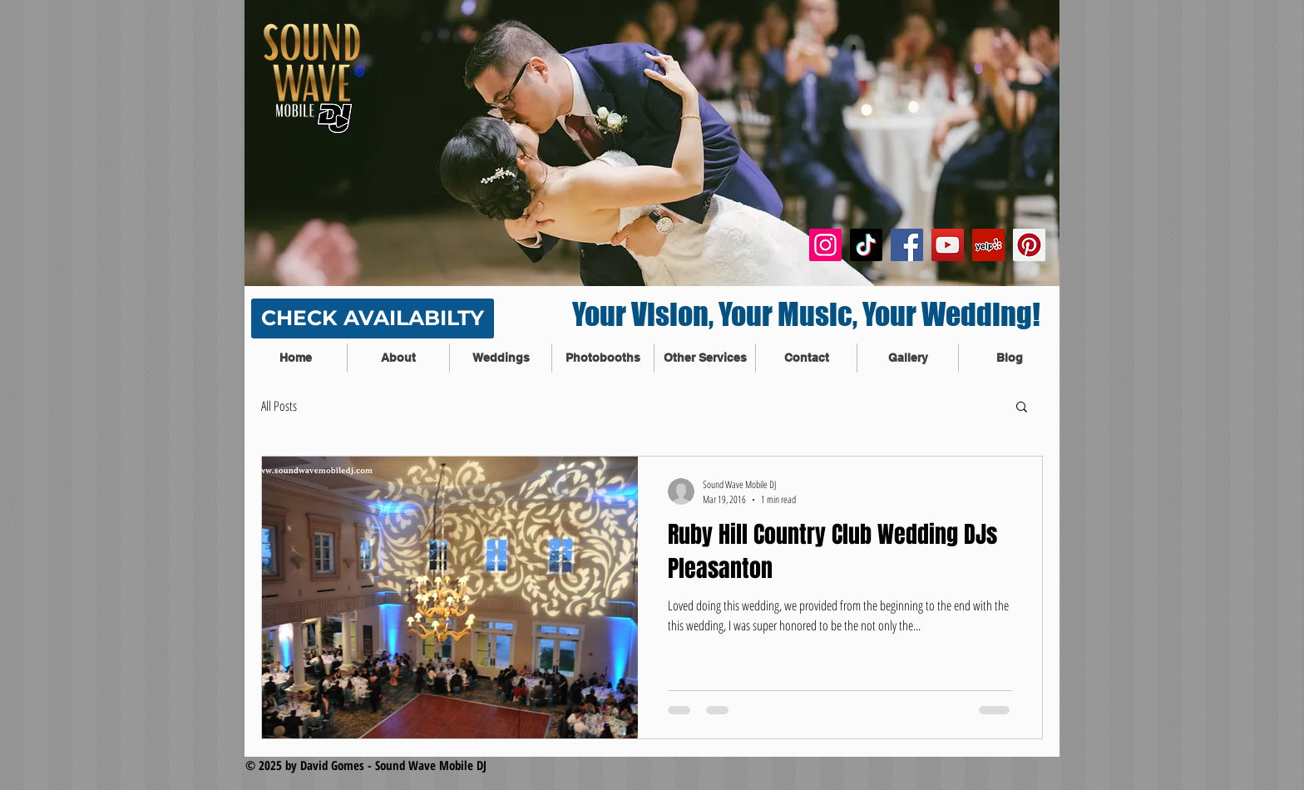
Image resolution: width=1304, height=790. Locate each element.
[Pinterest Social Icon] (1029, 245)
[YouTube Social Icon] (947, 245)
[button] (1022, 408)
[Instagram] (825, 245)
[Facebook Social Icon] (907, 245)
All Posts (279, 406)
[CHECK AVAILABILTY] (372, 318)
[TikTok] (866, 245)
